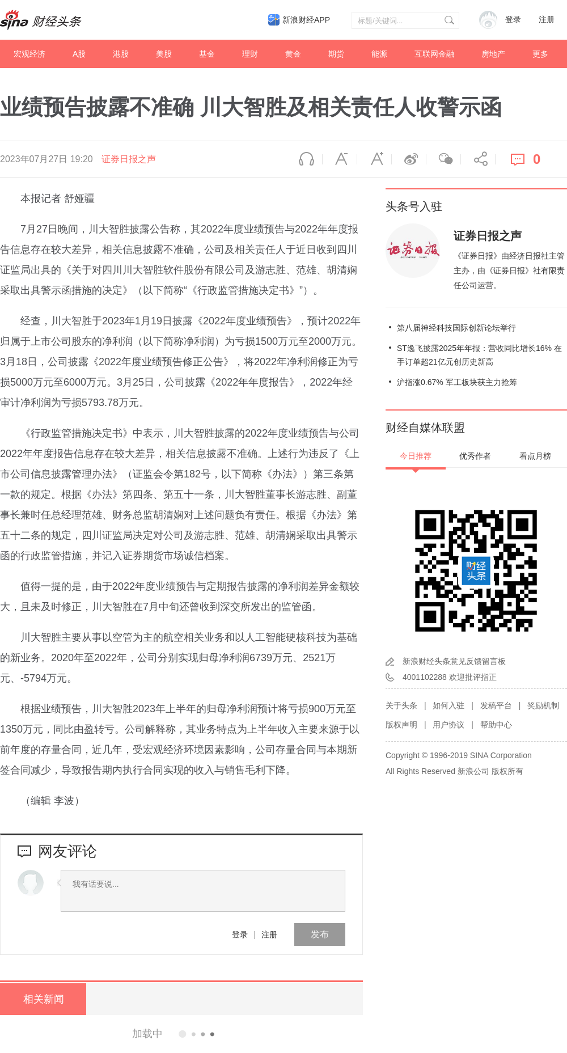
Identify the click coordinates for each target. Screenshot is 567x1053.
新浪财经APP (306, 19)
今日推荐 (415, 455)
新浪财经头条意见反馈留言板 (454, 661)
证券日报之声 (128, 159)
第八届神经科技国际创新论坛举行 (456, 327)
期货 (336, 53)
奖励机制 (543, 705)
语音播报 (305, 159)
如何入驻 (448, 705)
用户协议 (448, 724)
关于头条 (401, 705)
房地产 (493, 53)
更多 (540, 53)
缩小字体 (340, 159)
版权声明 (401, 724)
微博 (409, 159)
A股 (79, 53)
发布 (320, 934)
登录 (240, 934)
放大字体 (374, 159)
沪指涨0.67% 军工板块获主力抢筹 (457, 382)
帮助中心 (496, 724)
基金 (207, 53)
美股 (164, 53)
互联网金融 (434, 53)
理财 (250, 53)
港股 (121, 53)
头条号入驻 (414, 206)
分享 (478, 159)
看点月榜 (535, 455)
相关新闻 (42, 999)
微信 (443, 159)
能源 (379, 53)
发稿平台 (496, 705)
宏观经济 (29, 53)
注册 (547, 19)
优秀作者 (475, 455)
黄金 (293, 53)
